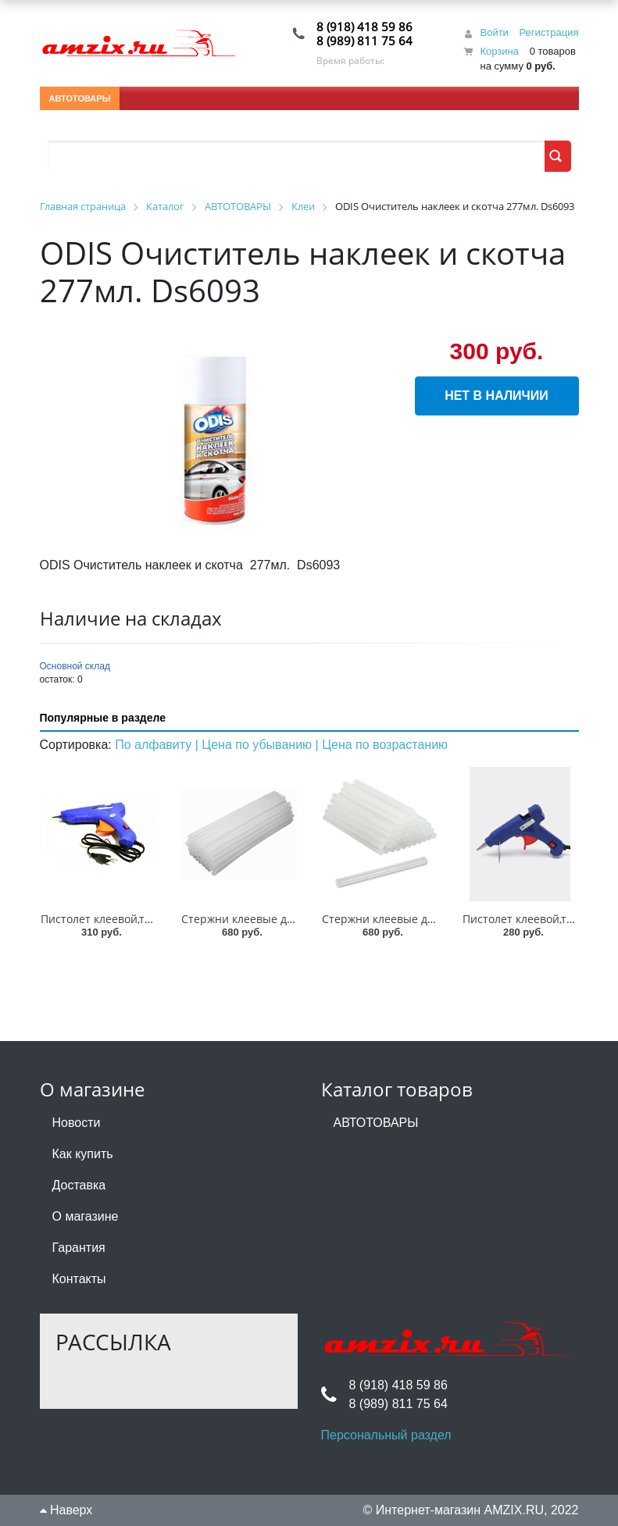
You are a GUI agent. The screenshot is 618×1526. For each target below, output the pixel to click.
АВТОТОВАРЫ (80, 98)
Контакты (79, 1278)
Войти (494, 32)
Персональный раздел (386, 1435)
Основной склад (75, 666)
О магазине (85, 1216)
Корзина (499, 51)
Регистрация (549, 32)
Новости (76, 1122)
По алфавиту (155, 744)
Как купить (82, 1154)
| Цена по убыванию (255, 744)
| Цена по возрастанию (382, 744)
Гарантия (78, 1247)
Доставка (79, 1185)
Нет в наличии (496, 395)
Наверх (66, 1510)
